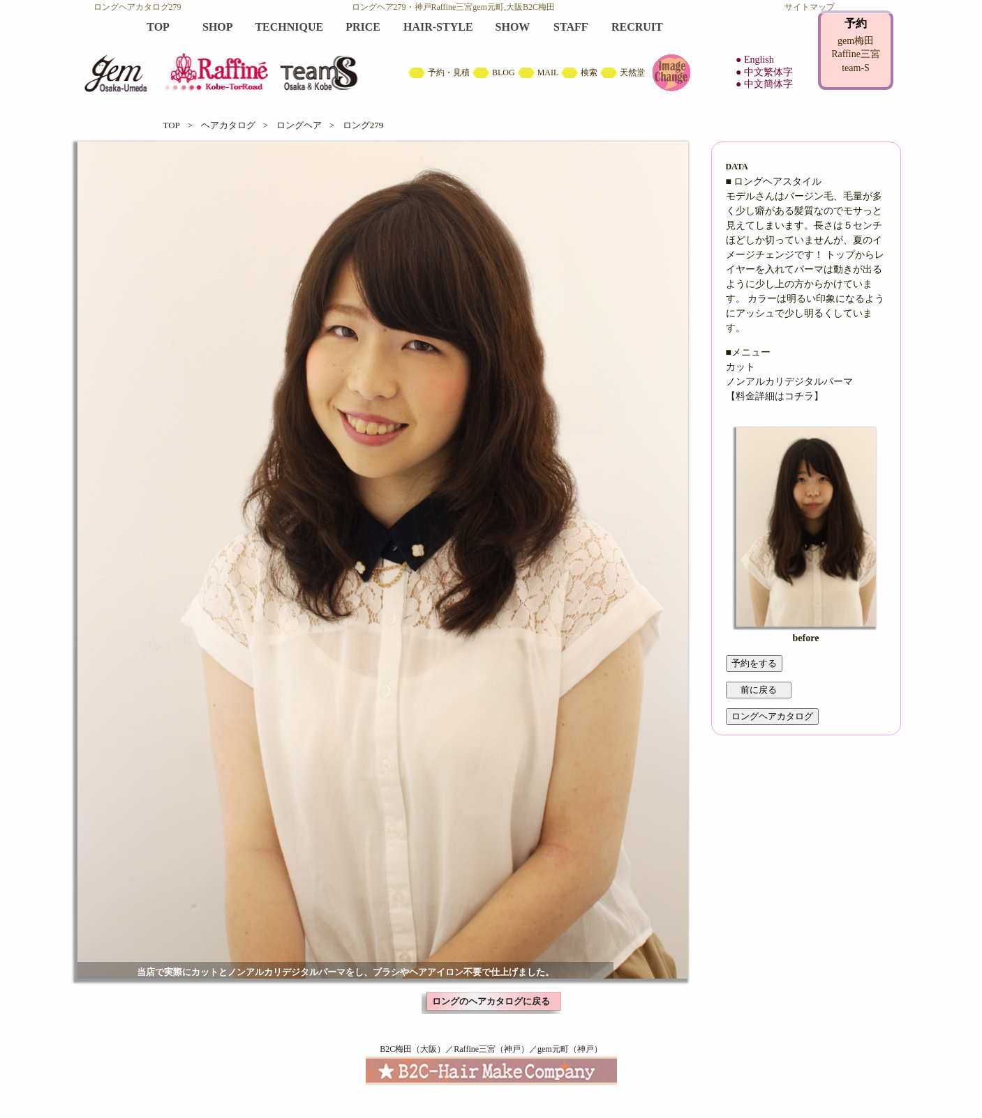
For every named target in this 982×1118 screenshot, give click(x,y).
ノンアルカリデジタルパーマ (789, 381)
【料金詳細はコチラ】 (775, 396)
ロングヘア (299, 125)
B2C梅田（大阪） (412, 1049)
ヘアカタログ (228, 125)
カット (740, 367)
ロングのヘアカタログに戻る (491, 1001)
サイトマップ (809, 7)
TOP (171, 125)
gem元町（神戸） (569, 1049)
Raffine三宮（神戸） (491, 1049)
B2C (491, 56)
